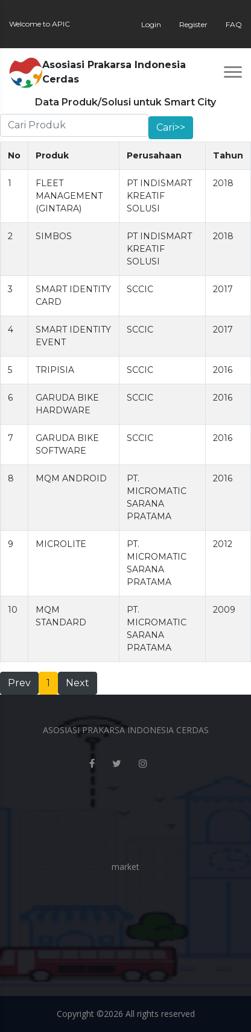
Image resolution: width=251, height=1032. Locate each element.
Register (193, 24)
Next (77, 683)
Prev (19, 683)
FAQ (234, 24)
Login (151, 24)
